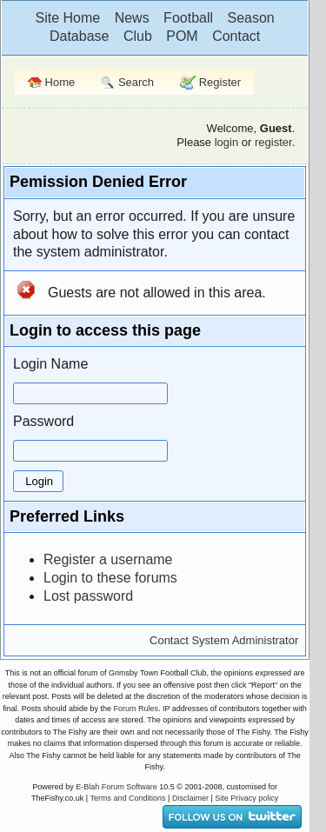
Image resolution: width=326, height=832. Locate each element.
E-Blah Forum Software (116, 786)
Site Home (67, 17)
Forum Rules (135, 708)
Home (51, 82)
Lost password (88, 596)
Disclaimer (190, 798)
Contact (236, 36)
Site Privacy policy (246, 798)
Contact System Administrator (224, 640)
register (273, 142)
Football (188, 17)
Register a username (108, 559)
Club (137, 36)
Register (210, 83)
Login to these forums (110, 577)
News (132, 17)
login (226, 142)
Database (80, 36)
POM (181, 36)
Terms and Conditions (128, 798)
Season (250, 17)
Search (127, 83)
